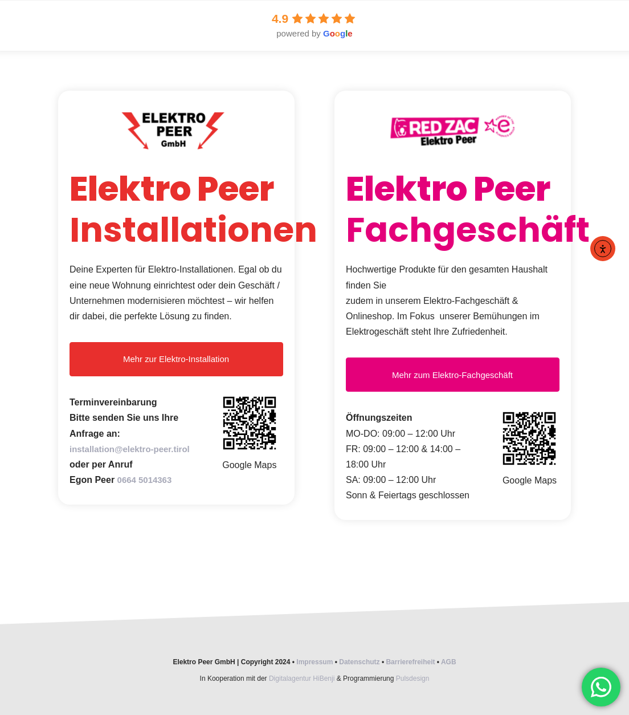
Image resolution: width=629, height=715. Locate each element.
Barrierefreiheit (410, 662)
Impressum (314, 662)
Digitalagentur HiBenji (301, 678)
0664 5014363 (146, 480)
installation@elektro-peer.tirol (134, 449)
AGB (448, 662)
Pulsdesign (413, 678)
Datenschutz (359, 662)
